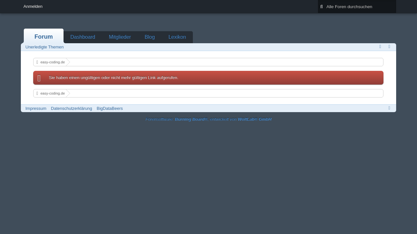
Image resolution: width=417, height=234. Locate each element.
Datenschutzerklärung (71, 108)
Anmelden (33, 6)
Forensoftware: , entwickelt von (209, 119)
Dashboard (82, 37)
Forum (44, 36)
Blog (150, 37)
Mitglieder (120, 37)
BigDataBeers (110, 108)
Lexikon (177, 37)
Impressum (35, 108)
